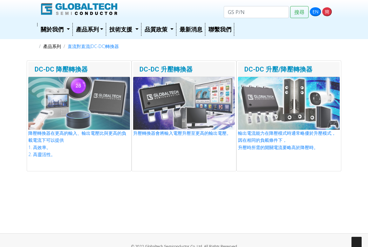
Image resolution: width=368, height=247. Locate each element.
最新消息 (191, 29)
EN (315, 12)
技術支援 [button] (121, 29)
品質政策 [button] (157, 29)
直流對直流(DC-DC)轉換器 (93, 46)
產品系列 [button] (87, 29)
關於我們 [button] (53, 29)
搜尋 (299, 12)
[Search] (256, 12)
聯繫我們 (219, 29)
